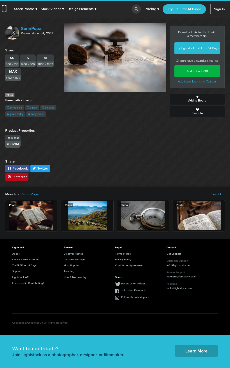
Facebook (17, 168)
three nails (15, 108)
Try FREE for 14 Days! (184, 9)
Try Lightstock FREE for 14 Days (197, 48)
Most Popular (71, 265)
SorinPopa (31, 28)
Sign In (219, 9)
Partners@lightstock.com (181, 277)
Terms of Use (123, 254)
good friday (15, 114)
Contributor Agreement (129, 265)
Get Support (174, 254)
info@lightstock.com (178, 265)
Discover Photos (73, 254)
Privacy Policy (123, 259)
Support (17, 271)
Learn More (196, 351)
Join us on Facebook (133, 290)
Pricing (151, 9)
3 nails (32, 108)
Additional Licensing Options (197, 81)
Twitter (40, 168)
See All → (218, 194)
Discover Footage (74, 259)
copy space (36, 114)
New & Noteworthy (75, 277)
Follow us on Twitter (133, 284)
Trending (69, 271)
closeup (48, 108)
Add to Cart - (197, 71)
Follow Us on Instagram (135, 297)
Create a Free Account (25, 259)
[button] (25, 9)
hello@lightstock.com (179, 288)
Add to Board (197, 99)
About (15, 254)
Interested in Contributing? (28, 283)
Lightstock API (20, 277)
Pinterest (17, 176)
